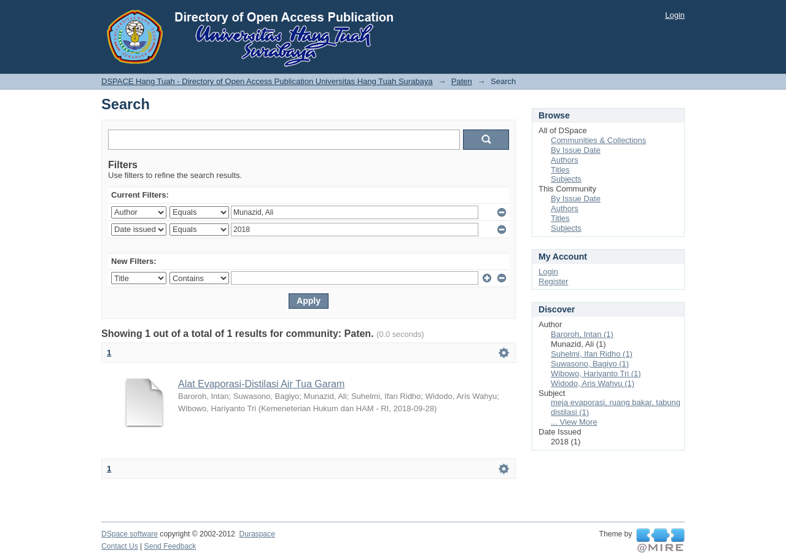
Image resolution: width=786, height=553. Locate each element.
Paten (461, 81)
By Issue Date (576, 150)
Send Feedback (170, 546)
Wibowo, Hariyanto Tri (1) (596, 373)
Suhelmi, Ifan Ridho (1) (591, 353)
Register (553, 281)
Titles (560, 169)
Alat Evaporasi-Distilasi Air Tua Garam (261, 384)
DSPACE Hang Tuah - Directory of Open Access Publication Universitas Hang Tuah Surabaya (267, 81)
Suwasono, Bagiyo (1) (590, 363)
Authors (564, 159)
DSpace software (129, 534)
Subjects (566, 179)
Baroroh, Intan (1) (582, 334)
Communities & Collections (598, 140)
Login (675, 15)
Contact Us (119, 546)
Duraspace (256, 534)
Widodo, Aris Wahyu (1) (592, 383)
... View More (574, 422)
